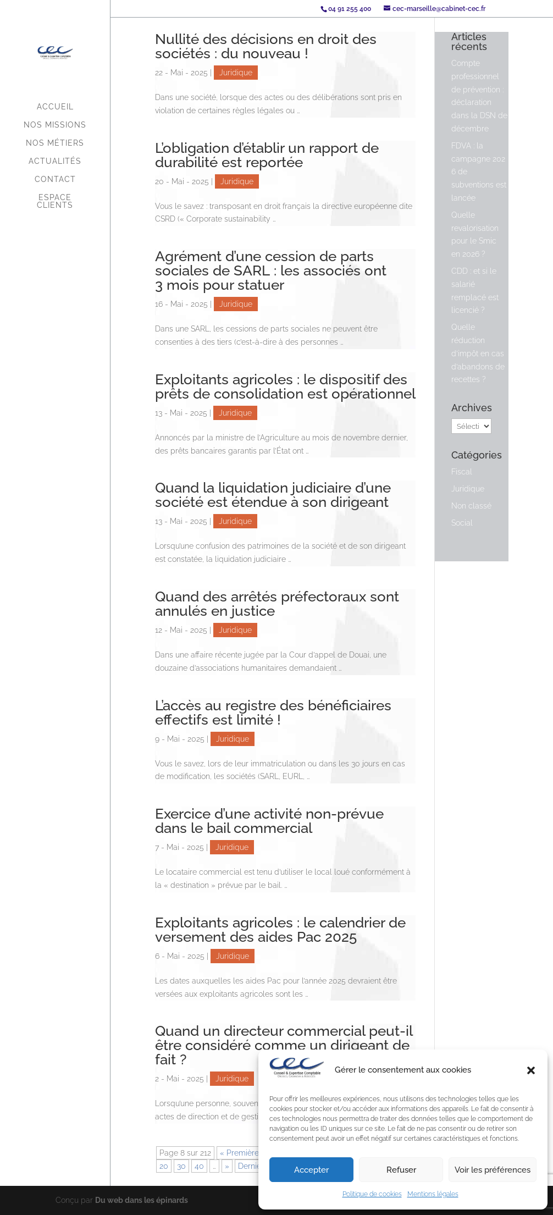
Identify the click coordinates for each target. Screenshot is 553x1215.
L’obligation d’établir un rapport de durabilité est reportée (267, 155)
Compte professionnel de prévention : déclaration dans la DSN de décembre (479, 96)
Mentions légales (432, 1194)
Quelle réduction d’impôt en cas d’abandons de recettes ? (478, 353)
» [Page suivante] (227, 1166)
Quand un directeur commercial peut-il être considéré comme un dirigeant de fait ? (283, 1045)
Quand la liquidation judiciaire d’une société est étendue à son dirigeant (273, 494)
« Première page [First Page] (250, 1152)
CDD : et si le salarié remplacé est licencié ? (475, 290)
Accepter (311, 1170)
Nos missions (55, 125)
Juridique (235, 72)
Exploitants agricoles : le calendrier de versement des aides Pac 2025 (280, 929)
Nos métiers (55, 143)
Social (462, 522)
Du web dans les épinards (141, 1200)
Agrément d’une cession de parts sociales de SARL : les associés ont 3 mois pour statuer (270, 270)
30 (181, 1166)
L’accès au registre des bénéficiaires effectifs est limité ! (273, 712)
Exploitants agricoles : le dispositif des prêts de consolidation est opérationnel (285, 386)
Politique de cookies (372, 1194)
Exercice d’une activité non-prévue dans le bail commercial (269, 820)
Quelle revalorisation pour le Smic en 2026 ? (475, 234)
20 (163, 1166)
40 (199, 1166)
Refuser (401, 1170)
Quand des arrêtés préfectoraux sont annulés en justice (277, 603)
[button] (531, 1070)
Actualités (55, 161)
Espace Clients (55, 201)
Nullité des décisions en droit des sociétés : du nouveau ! (266, 46)
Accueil (55, 107)
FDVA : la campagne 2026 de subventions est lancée (478, 171)
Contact (55, 179)
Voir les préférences (492, 1170)
